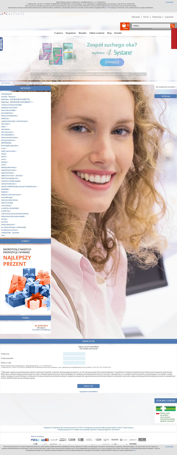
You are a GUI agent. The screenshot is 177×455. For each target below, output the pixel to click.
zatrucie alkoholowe (9, 200)
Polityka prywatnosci (65, 430)
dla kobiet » (5, 129)
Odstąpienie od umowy (92, 428)
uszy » (3, 159)
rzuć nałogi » (6, 205)
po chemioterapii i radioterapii (13, 227)
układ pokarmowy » (9, 167)
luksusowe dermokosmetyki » (13, 216)
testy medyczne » (8, 225)
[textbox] (151, 26)
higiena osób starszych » (11, 195)
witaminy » (5, 118)
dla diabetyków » (8, 135)
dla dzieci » (6, 124)
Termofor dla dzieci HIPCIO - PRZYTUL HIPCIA (27, 83)
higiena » (5, 192)
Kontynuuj (166, 96)
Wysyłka (82, 33)
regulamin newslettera (88, 392)
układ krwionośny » (9, 170)
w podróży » (6, 211)
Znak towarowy (128, 428)
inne (3, 235)
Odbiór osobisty (96, 33)
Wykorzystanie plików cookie (111, 428)
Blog (109, 33)
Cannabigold (6, 94)
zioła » (4, 165)
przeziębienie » (7, 113)
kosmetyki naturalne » (10, 146)
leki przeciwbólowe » (9, 116)
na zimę (4, 222)
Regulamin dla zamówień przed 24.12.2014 (68, 428)
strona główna (5, 83)
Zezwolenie (115, 430)
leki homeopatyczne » (10, 178)
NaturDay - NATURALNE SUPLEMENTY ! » (17, 102)
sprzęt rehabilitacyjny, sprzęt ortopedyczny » (19, 186)
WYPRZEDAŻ (6, 143)
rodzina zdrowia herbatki (11, 105)
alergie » (4, 162)
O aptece (58, 33)
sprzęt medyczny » (8, 184)
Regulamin (71, 33)
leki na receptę (7, 203)
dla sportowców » (8, 140)
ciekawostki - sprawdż (10, 233)
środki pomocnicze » (9, 230)
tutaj (107, 7)
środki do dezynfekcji (10, 208)
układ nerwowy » (7, 173)
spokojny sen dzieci (9, 108)
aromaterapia (6, 197)
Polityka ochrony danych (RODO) (85, 430)
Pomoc (146, 17)
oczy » (3, 148)
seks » (3, 127)
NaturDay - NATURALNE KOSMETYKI (15, 99)
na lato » (4, 219)
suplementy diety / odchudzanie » (14, 121)
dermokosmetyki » (8, 110)
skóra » (4, 157)
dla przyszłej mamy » (9, 137)
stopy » (4, 154)
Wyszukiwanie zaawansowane (161, 28)
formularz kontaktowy (41, 330)
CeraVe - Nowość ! (8, 97)
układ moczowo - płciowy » (12, 176)
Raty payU (136, 17)
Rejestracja (156, 17)
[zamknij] (169, 2)
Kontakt (118, 33)
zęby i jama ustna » (8, 151)
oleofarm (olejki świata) (10, 181)
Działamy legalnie (104, 430)
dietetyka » (5, 189)
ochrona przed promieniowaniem (15, 214)
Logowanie (169, 17)
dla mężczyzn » (7, 132)
